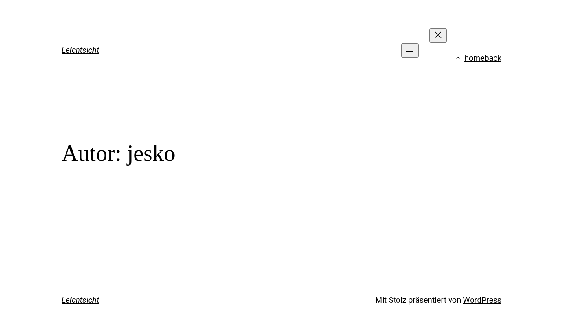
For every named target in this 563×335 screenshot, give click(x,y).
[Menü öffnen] (410, 50)
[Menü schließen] (438, 35)
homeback (482, 58)
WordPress (482, 300)
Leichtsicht (80, 50)
